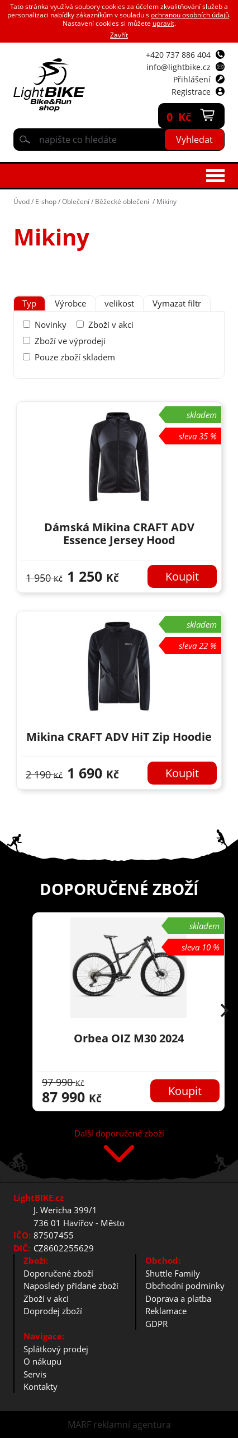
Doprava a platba (178, 1298)
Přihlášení (192, 79)
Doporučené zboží (58, 1273)
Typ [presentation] (29, 303)
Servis (34, 1374)
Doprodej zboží (52, 1310)
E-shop (45, 201)
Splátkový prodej (55, 1348)
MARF (79, 1424)
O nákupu (42, 1361)
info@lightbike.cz (178, 67)
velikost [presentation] (119, 303)
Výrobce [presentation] (70, 303)
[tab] (29, 303)
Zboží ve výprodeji (70, 340)
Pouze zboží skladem (75, 357)
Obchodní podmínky (185, 1285)
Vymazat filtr (177, 303)
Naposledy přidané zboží (70, 1285)
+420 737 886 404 (178, 54)
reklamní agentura (132, 1424)
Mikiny (166, 201)
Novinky (50, 324)
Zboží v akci (111, 324)
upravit (163, 23)
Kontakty (40, 1386)
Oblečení (75, 201)
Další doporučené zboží (119, 1134)
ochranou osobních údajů (190, 15)
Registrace (191, 91)
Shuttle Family (172, 1273)
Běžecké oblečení (123, 201)
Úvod (21, 201)
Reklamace (166, 1310)
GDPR (156, 1323)
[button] (225, 1011)
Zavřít (119, 35)
